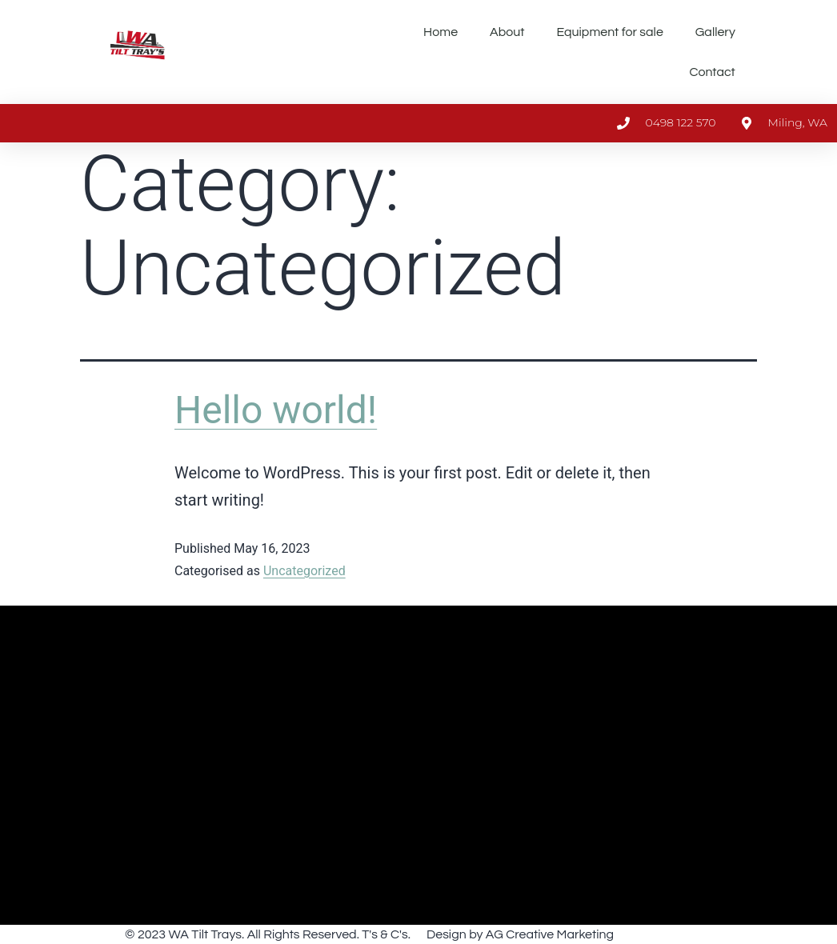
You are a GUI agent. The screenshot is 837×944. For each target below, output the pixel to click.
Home (440, 32)
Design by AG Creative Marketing (520, 934)
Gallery (715, 32)
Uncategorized (304, 570)
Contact (712, 72)
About (507, 32)
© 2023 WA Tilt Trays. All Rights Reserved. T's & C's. (267, 934)
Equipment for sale (610, 32)
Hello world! (275, 410)
